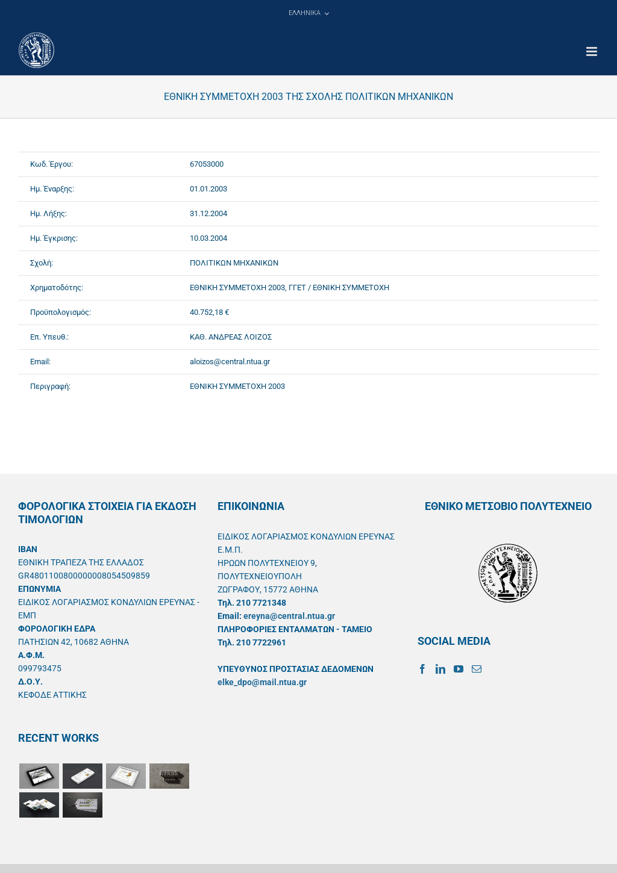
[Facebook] (422, 669)
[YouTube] (458, 669)
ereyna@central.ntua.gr (289, 616)
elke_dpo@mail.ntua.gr (262, 682)
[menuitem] (308, 13)
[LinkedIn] (440, 669)
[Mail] (476, 669)
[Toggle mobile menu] (592, 51)
